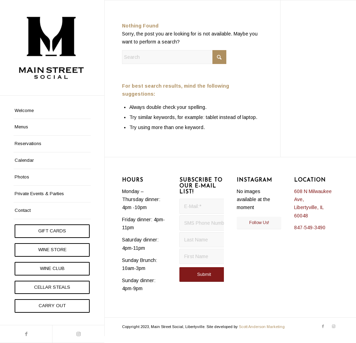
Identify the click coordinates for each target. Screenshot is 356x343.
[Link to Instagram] (78, 334)
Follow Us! (259, 222)
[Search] (174, 57)
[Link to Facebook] (26, 334)
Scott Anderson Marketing (262, 327)
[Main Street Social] (52, 47)
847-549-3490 (309, 227)
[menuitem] (52, 111)
